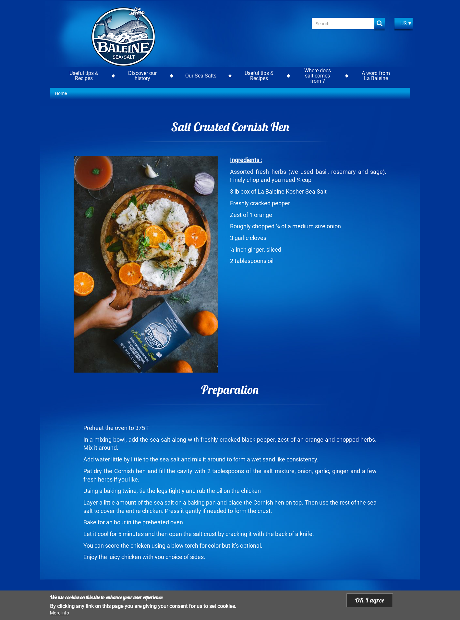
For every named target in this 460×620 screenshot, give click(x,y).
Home (61, 93)
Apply (379, 23)
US (403, 23)
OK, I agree (369, 600)
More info (59, 612)
